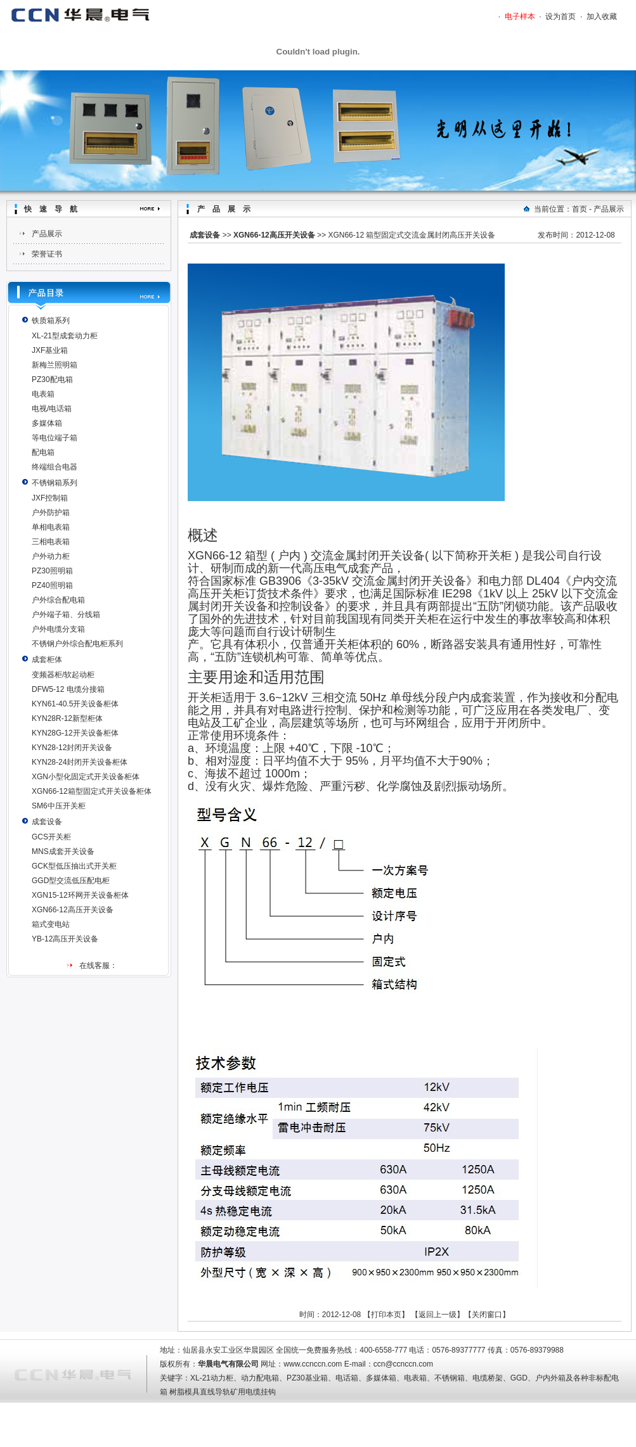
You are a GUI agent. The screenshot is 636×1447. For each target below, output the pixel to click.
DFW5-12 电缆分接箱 (68, 689)
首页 (579, 209)
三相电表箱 (51, 541)
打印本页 (386, 1314)
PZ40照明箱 (52, 585)
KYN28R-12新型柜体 (67, 718)
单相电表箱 (51, 527)
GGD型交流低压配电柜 (71, 880)
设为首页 (560, 16)
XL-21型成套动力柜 (65, 335)
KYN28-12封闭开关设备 (72, 747)
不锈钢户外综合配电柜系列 (77, 643)
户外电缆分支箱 (58, 629)
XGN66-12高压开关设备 (73, 909)
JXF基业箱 (50, 350)
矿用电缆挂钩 (253, 1391)
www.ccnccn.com (312, 1364)
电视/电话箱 (52, 408)
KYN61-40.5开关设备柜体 (75, 703)
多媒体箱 (47, 423)
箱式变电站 (51, 924)
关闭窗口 (487, 1314)
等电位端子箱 (54, 437)
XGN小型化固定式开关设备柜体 (86, 776)
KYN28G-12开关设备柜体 (75, 733)
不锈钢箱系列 (54, 482)
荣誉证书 (47, 254)
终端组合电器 (54, 466)
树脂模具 (184, 1391)
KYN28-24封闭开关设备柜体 (79, 762)
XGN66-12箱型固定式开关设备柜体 (92, 791)
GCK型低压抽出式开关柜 (74, 866)
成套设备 (47, 821)
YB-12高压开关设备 (65, 938)
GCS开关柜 (51, 836)
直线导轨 (215, 1391)
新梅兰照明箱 (54, 364)
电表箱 (43, 394)
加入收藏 (602, 16)
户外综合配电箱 (58, 600)
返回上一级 (438, 1314)
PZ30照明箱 (52, 570)
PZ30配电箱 (52, 379)
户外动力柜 (51, 556)
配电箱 (43, 452)
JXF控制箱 (50, 498)
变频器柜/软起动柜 (63, 674)
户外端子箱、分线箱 (66, 614)
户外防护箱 (51, 512)
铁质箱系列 (51, 320)
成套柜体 (47, 659)
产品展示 (47, 233)
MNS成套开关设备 (63, 851)
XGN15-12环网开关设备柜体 (80, 895)
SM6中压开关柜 (59, 805)
